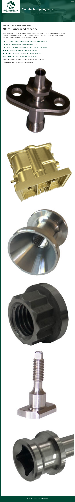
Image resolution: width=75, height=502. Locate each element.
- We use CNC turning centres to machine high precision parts (25, 41)
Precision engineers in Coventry (37, 500)
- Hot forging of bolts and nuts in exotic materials (22, 53)
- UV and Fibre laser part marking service (20, 56)
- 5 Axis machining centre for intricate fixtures (20, 44)
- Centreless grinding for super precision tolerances (21, 50)
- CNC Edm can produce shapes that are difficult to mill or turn (25, 47)
